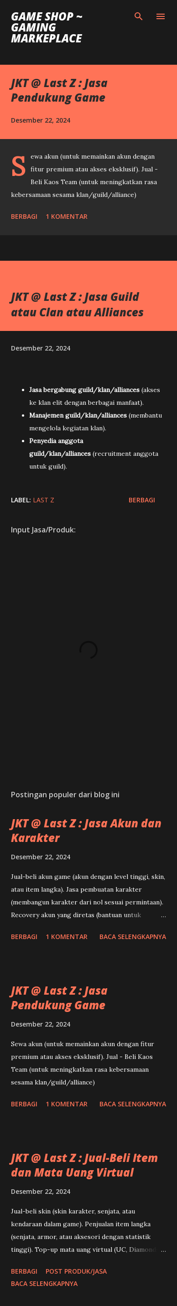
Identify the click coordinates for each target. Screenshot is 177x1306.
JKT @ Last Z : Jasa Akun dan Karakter (86, 830)
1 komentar (67, 216)
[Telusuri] (138, 16)
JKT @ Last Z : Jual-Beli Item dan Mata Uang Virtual (84, 1165)
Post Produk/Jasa (76, 1271)
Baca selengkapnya (132, 936)
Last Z (43, 500)
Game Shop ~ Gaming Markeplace (47, 27)
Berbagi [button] (24, 216)
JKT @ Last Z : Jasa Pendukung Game (59, 90)
